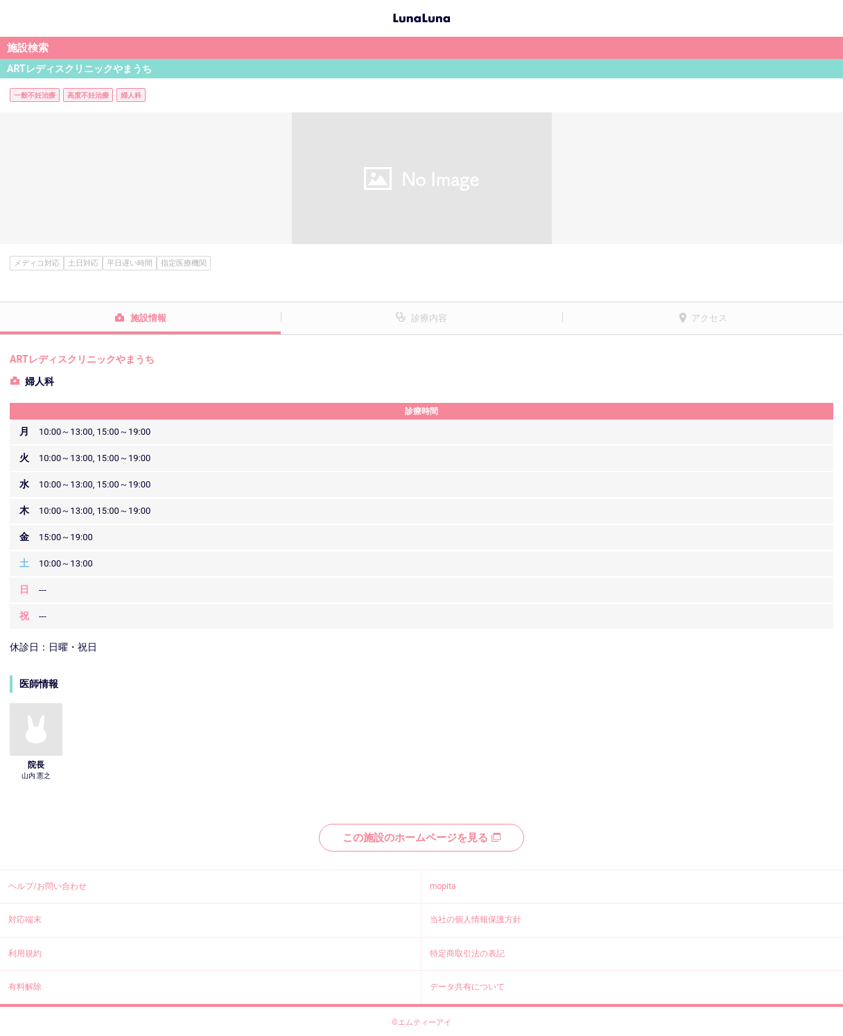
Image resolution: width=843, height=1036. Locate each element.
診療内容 (429, 318)
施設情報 (148, 318)
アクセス (709, 318)
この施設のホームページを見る (421, 837)
